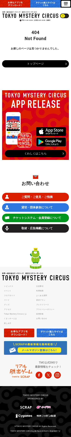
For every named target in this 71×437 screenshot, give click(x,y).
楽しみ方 (7, 323)
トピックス (8, 286)
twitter (48, 375)
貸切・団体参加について (37, 207)
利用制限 (40, 291)
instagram (57, 375)
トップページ (35, 63)
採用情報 (40, 314)
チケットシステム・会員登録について (37, 218)
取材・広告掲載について (37, 228)
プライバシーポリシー (45, 309)
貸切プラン (40, 300)
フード (6, 300)
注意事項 (40, 286)
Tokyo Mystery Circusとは (15, 314)
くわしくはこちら (35, 153)
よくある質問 (41, 295)
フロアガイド (9, 295)
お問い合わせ (41, 318)
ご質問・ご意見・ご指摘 (37, 197)
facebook (39, 375)
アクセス (7, 309)
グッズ (6, 305)
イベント (7, 291)
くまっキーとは (10, 318)
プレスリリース (42, 305)
